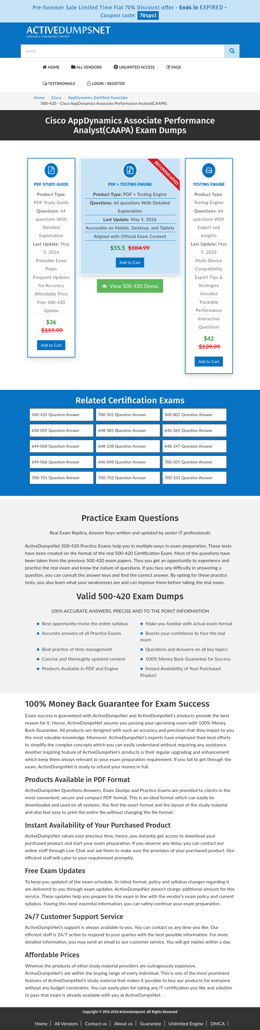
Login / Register (106, 83)
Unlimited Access (134, 67)
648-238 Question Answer (122, 446)
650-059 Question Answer (56, 430)
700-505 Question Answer (188, 461)
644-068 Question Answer (56, 446)
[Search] (232, 51)
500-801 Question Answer (188, 414)
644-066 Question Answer (56, 461)
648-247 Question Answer (188, 446)
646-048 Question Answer (122, 461)
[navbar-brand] (32, 64)
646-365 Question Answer (188, 430)
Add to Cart (51, 345)
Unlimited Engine (185, 1023)
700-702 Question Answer (122, 477)
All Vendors (86, 67)
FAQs (173, 67)
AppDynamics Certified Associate (98, 97)
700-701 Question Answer (56, 477)
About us (123, 1023)
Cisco (56, 97)
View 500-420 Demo (130, 286)
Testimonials (59, 83)
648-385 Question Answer (122, 430)
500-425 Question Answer (56, 414)
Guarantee (150, 1023)
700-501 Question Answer (122, 414)
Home (51, 67)
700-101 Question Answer (188, 477)
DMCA (218, 1023)
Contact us (96, 1023)
